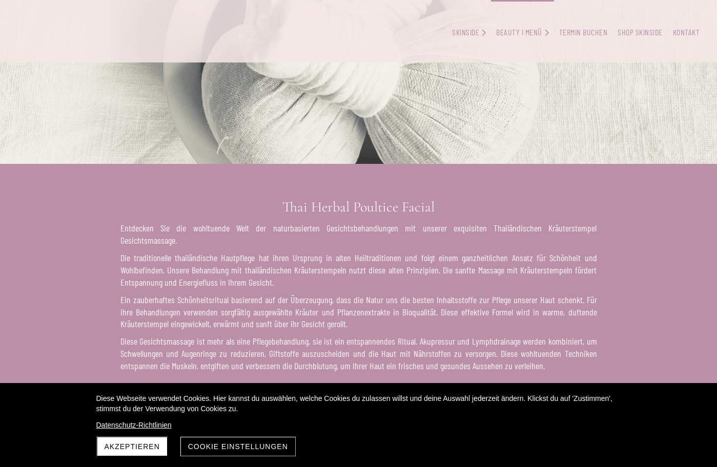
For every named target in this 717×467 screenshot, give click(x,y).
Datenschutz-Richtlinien (134, 425)
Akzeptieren (132, 446)
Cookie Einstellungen (238, 446)
